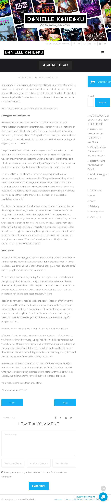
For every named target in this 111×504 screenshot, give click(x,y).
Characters (42, 77)
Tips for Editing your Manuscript (98, 176)
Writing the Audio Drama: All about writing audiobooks (97, 151)
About (68, 499)
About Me (58, 499)
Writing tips (26, 77)
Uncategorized (97, 211)
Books (93, 195)
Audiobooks (95, 190)
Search (91, 96)
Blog (97, 499)
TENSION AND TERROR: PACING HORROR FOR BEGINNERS (95, 135)
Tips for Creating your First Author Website (96, 165)
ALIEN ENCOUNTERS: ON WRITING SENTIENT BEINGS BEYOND (98, 120)
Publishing (94, 206)
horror (93, 200)
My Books (78, 499)
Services (88, 499)
